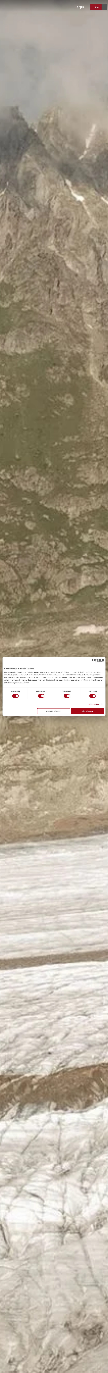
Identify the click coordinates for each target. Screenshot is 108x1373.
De (78, 7)
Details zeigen (93, 704)
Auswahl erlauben (53, 711)
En (82, 7)
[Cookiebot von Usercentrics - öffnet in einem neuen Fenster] (94, 660)
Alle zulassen (87, 711)
